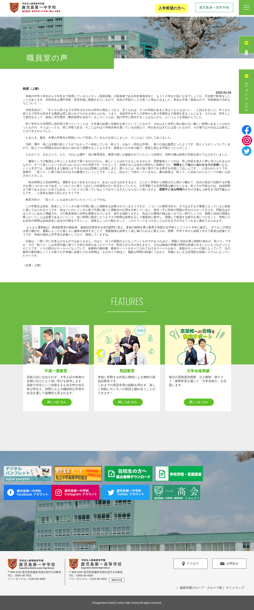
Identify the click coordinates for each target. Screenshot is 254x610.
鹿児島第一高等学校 (214, 7)
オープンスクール (246, 95)
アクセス (190, 564)
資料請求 (246, 49)
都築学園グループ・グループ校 (201, 587)
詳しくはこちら (56, 402)
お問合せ (229, 563)
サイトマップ (235, 587)
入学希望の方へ (171, 8)
